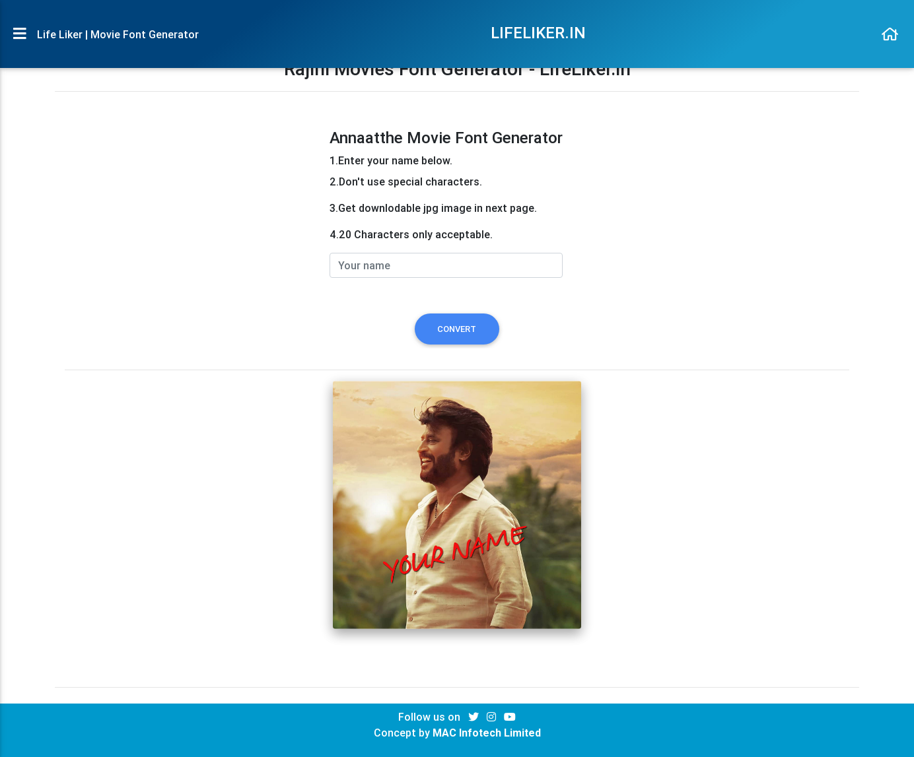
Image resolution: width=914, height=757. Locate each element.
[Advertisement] (189, 221)
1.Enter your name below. (391, 160)
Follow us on (430, 716)
